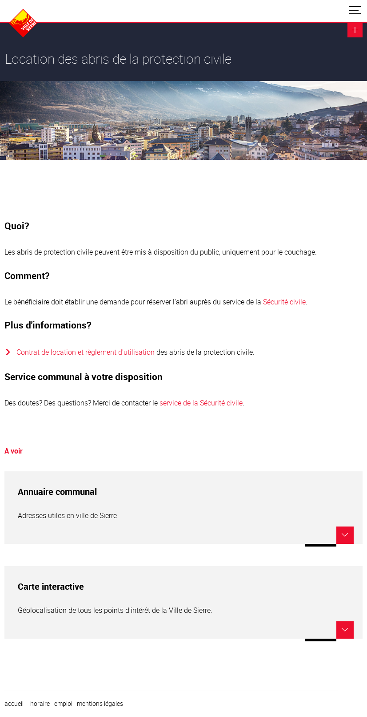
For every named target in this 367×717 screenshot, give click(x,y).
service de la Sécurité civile (201, 403)
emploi (63, 703)
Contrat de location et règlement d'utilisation (85, 352)
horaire (40, 703)
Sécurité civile (284, 302)
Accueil (14, 703)
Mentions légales (100, 703)
